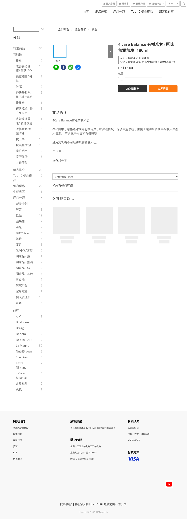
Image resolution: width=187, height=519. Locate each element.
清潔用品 (22, 285)
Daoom (21, 334)
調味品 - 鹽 (23, 256)
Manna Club (134, 440)
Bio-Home (22, 322)
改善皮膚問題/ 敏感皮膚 (24, 121)
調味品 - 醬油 (24, 262)
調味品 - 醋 (23, 268)
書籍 (19, 303)
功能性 (17, 54)
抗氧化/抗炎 (24, 145)
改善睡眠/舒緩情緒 (24, 131)
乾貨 (19, 239)
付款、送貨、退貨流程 (139, 433)
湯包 (19, 227)
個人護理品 (23, 297)
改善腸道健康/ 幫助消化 (24, 68)
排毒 (19, 60)
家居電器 (22, 291)
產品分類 (119, 11)
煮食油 (20, 280)
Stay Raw (22, 357)
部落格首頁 (166, 11)
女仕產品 (22, 162)
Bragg (20, 328)
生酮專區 (19, 192)
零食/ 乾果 (22, 233)
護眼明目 (22, 151)
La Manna (22, 346)
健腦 (19, 87)
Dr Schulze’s (24, 340)
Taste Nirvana (21, 365)
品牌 (16, 310)
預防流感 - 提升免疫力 (24, 110)
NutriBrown (24, 351)
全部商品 (64, 29)
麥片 (19, 245)
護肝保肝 (22, 157)
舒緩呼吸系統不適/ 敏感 (24, 94)
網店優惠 (101, 11)
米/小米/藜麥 (24, 250)
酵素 (19, 210)
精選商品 (19, 48)
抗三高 (20, 139)
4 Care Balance (21, 375)
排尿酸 (20, 103)
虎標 (19, 389)
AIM (18, 316)
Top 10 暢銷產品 (142, 11)
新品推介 (19, 170)
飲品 (19, 215)
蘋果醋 (20, 221)
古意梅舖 (22, 383)
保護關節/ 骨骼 (24, 78)
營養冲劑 (22, 204)
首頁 (86, 11)
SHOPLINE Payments (99, 512)
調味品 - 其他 (24, 274)
